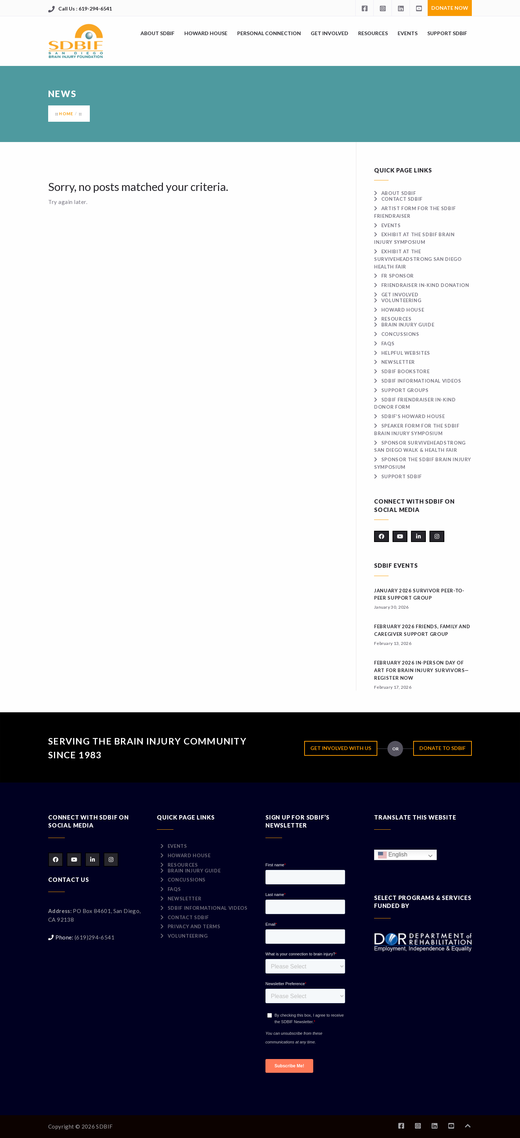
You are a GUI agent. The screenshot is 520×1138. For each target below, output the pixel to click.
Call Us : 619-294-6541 (85, 8)
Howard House (205, 33)
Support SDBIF (447, 33)
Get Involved (329, 33)
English (392, 854)
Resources (373, 33)
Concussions (400, 334)
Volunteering (401, 300)
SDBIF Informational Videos (421, 381)
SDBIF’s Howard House (413, 416)
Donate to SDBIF (442, 748)
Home (66, 113)
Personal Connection (269, 33)
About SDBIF (158, 33)
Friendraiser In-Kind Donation (425, 285)
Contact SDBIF (402, 199)
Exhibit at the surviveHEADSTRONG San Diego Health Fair (418, 259)
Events (408, 33)
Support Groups (405, 390)
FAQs (388, 343)
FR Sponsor (397, 276)
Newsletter (398, 362)
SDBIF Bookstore (405, 371)
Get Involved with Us (340, 748)
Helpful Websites (405, 353)
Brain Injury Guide (408, 325)
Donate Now (449, 8)
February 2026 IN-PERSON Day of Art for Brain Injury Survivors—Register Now (421, 670)
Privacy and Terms (194, 926)
